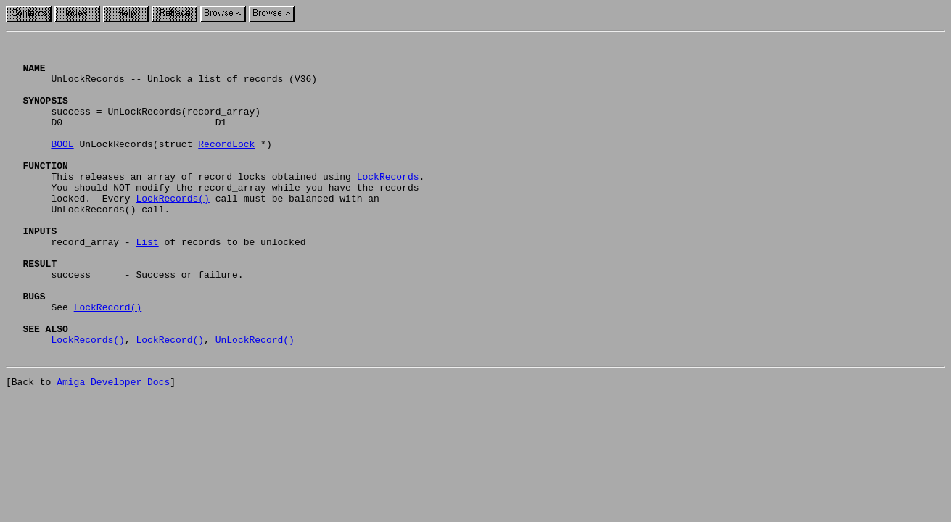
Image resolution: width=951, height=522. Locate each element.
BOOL (62, 165)
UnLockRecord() (255, 400)
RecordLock (226, 165)
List (147, 282)
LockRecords (388, 204)
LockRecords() (172, 230)
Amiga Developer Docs (113, 446)
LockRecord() (108, 361)
